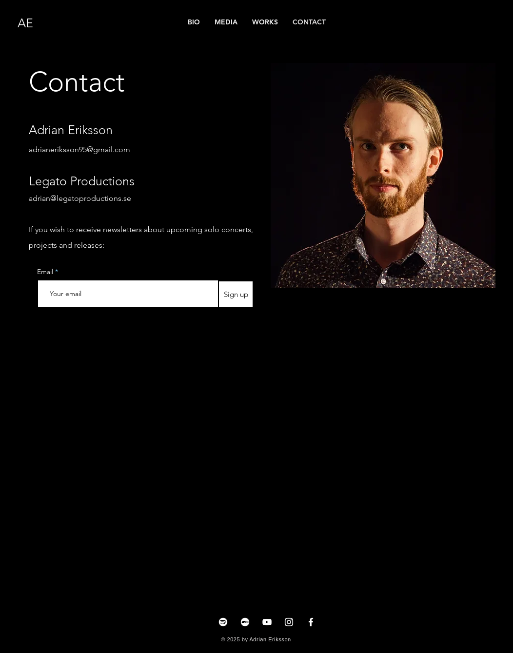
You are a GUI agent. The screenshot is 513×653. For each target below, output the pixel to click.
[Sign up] (236, 294)
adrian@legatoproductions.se (80, 198)
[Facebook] (310, 622)
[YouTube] (267, 622)
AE (25, 23)
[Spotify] (223, 622)
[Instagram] (289, 622)
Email (46, 271)
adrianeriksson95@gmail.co (76, 149)
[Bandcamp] (245, 622)
